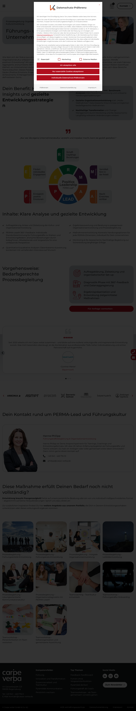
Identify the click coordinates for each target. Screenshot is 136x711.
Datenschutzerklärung (68, 38)
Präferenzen (44, 38)
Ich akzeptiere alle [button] (68, 16)
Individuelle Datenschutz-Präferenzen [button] (68, 28)
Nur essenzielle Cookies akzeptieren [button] (68, 22)
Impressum (92, 38)
